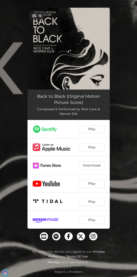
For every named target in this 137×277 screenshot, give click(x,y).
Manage (54, 262)
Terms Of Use (77, 256)
